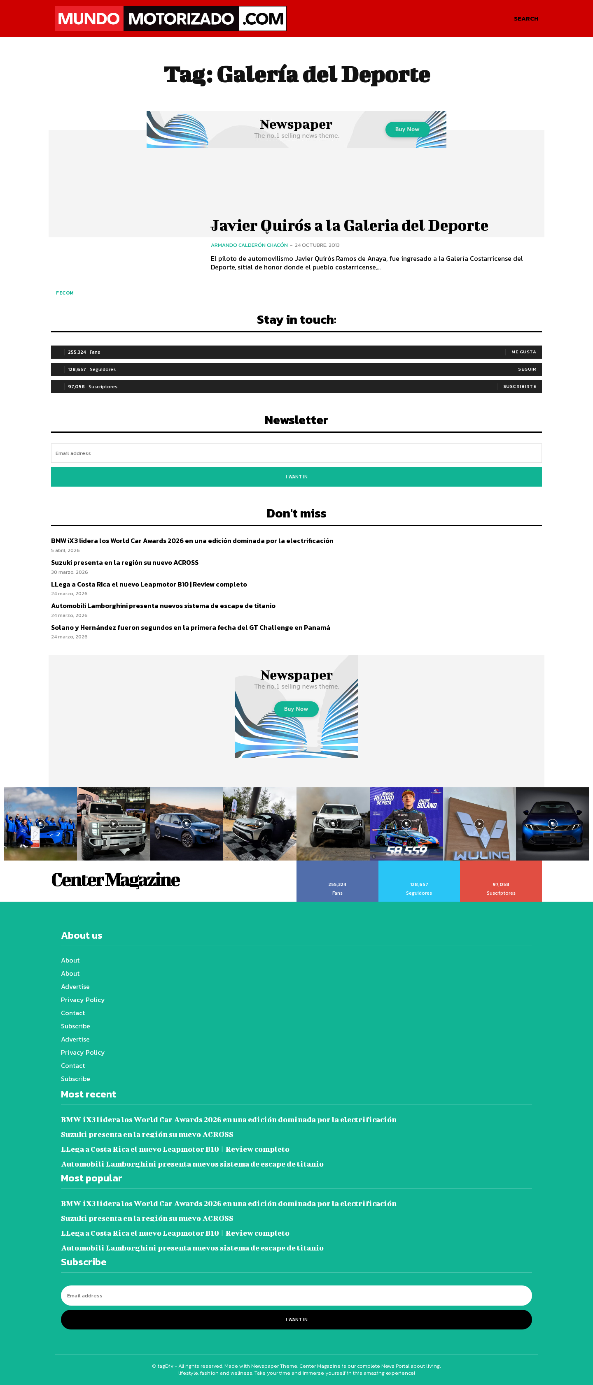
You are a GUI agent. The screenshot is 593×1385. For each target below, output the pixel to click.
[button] (526, 18)
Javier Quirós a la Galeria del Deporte (354, 225)
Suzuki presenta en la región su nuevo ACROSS (124, 562)
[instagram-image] (40, 824)
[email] (296, 453)
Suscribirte (520, 386)
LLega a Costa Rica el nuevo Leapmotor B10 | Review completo (149, 584)
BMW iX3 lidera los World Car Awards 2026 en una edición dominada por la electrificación (192, 540)
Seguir (527, 369)
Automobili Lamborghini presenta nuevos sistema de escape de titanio (163, 605)
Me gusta (523, 351)
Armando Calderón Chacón (249, 245)
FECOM (65, 293)
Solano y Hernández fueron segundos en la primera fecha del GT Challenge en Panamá (190, 627)
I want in (297, 476)
